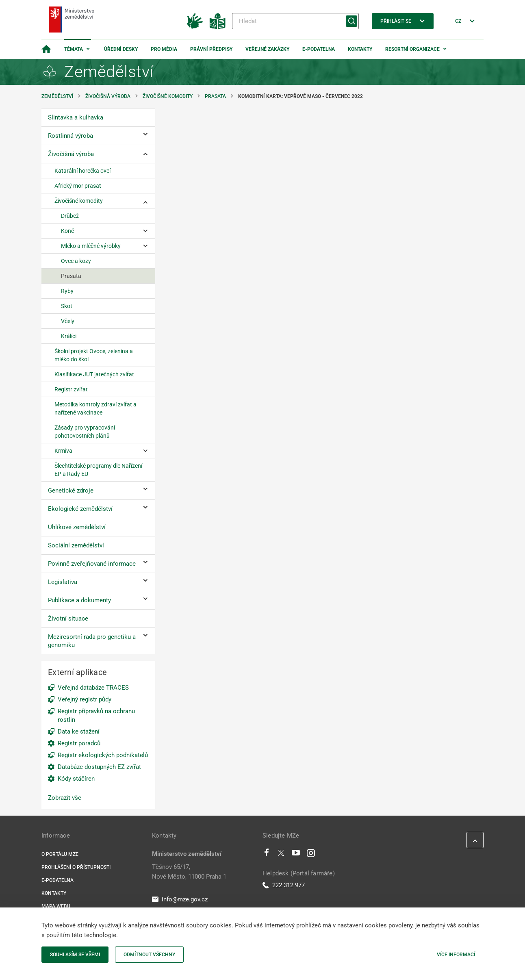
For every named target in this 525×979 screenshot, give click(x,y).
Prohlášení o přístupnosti (76, 867)
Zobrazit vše (64, 797)
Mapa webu (55, 906)
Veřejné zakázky (267, 49)
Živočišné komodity (168, 96)
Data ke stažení (79, 731)
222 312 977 (283, 885)
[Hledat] (295, 21)
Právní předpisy (211, 49)
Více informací (456, 954)
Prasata (215, 96)
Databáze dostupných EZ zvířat (99, 767)
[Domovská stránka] (46, 49)
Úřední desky (121, 49)
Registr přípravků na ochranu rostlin (96, 715)
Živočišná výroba (107, 96)
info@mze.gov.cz (180, 899)
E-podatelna (318, 49)
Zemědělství (57, 96)
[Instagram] (311, 854)
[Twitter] (281, 854)
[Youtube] (296, 854)
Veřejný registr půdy (84, 699)
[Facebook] (266, 854)
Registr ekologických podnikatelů (103, 755)
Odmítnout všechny (149, 954)
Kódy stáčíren (76, 778)
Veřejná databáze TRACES (93, 687)
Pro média (164, 49)
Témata (73, 49)
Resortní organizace (412, 49)
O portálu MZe (59, 854)
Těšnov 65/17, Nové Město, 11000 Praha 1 (189, 871)
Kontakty (360, 49)
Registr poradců (79, 743)
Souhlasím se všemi (75, 954)
